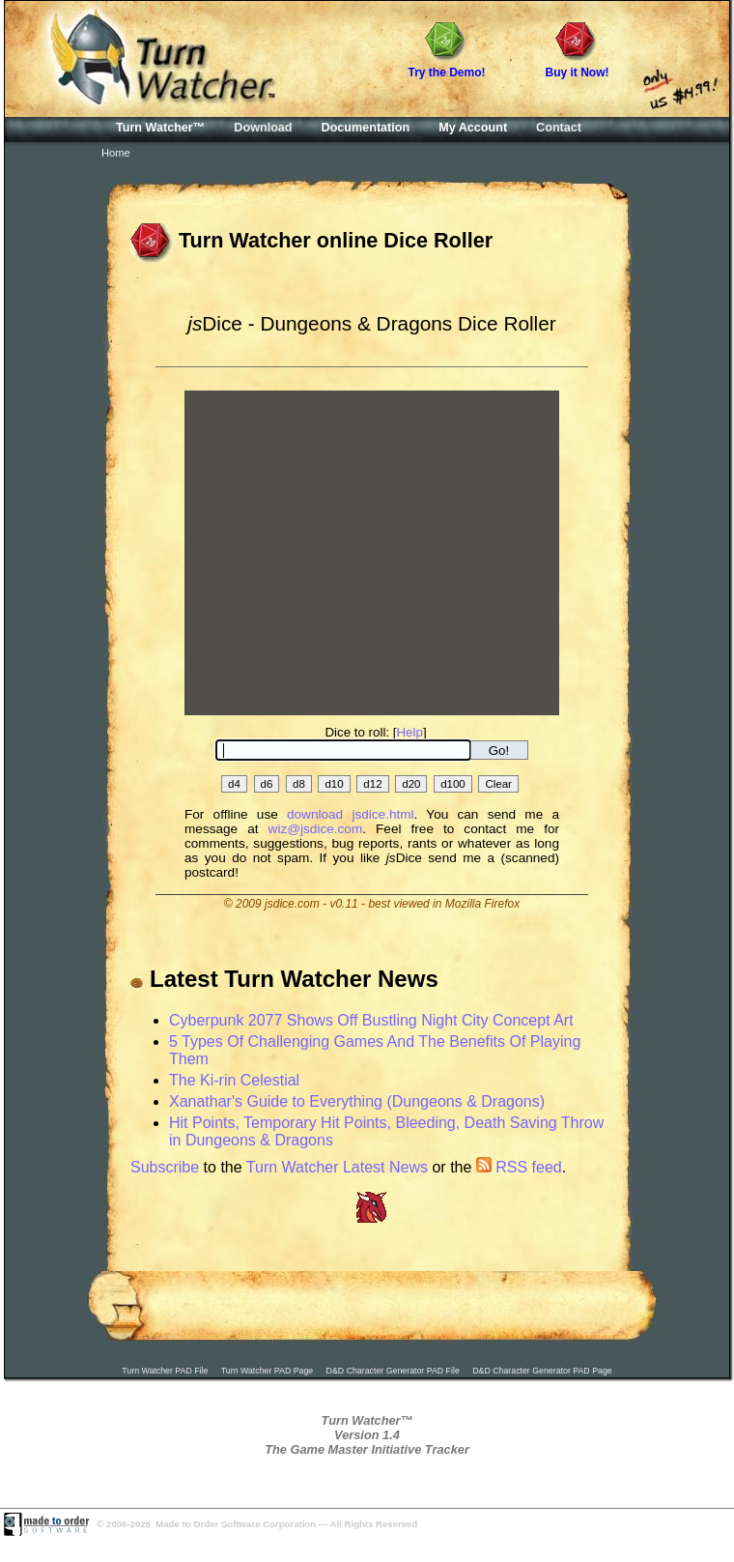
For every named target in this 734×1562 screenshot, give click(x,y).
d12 (372, 784)
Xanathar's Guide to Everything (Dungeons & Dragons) (357, 1101)
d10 (334, 784)
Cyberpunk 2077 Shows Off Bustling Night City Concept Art (371, 1020)
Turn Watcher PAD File (165, 1370)
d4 (234, 784)
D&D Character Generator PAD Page (542, 1370)
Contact (558, 127)
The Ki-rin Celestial (234, 1080)
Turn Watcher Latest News (337, 1167)
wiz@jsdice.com (315, 829)
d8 (299, 784)
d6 (267, 784)
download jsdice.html (350, 814)
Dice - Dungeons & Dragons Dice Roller (371, 323)
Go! (499, 750)
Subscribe (164, 1167)
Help (409, 732)
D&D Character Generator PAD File (393, 1370)
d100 (453, 784)
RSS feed (519, 1167)
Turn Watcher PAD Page (267, 1370)
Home (115, 153)
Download (263, 127)
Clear (498, 784)
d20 (411, 784)
